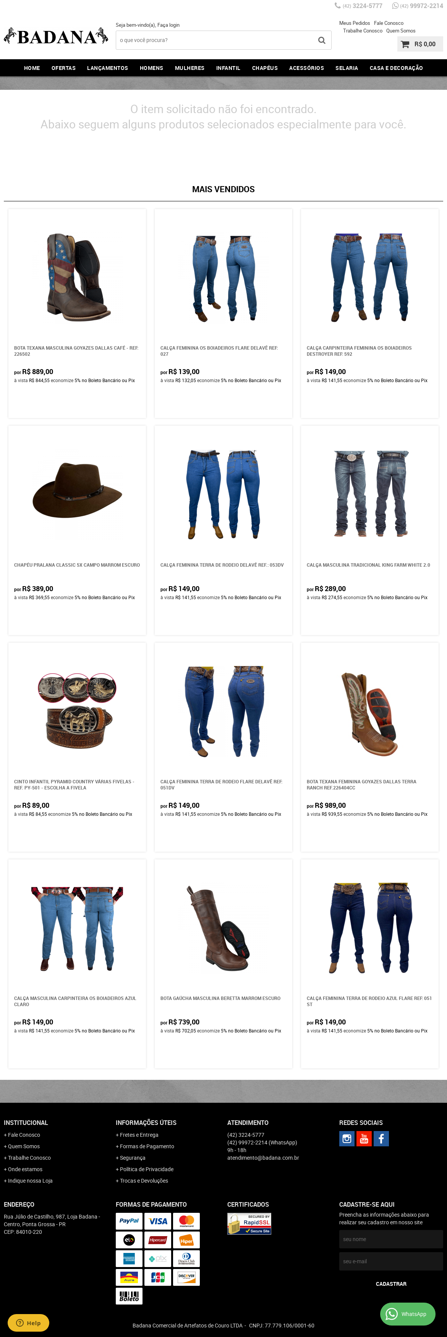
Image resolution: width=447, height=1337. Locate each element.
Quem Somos (401, 30)
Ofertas (64, 67)
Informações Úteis (146, 1122)
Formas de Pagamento (147, 1146)
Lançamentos (107, 67)
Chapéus (265, 67)
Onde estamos (25, 1169)
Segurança (133, 1157)
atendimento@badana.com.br (263, 1157)
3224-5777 (362, 6)
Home (32, 67)
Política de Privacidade (146, 1169)
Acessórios (306, 67)
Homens (152, 67)
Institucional (26, 1122)
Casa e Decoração (396, 67)
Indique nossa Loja (30, 1180)
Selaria (346, 67)
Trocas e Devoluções (144, 1180)
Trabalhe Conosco (362, 30)
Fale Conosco (388, 22)
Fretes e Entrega (139, 1134)
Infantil (228, 67)
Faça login (168, 24)
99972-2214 (421, 6)
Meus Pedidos (354, 22)
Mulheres (190, 67)
